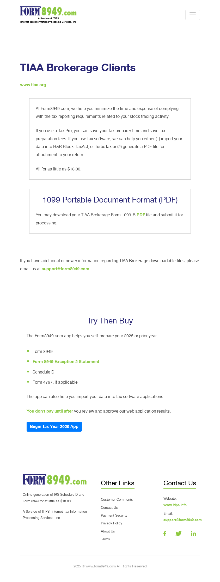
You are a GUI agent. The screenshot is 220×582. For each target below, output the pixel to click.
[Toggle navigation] (192, 15)
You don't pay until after (50, 411)
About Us (108, 531)
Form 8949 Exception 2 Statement (66, 361)
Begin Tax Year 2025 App (54, 426)
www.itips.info (175, 505)
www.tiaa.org (33, 85)
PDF (141, 215)
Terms (105, 539)
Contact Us (109, 508)
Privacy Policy (111, 523)
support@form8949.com (66, 269)
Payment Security (114, 515)
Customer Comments (117, 499)
